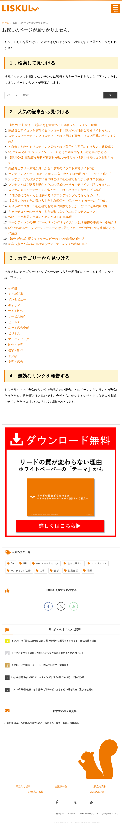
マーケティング (18, 339)
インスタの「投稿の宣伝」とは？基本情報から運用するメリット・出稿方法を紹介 (53, 641)
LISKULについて (99, 792)
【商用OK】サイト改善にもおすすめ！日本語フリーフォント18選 (52, 125)
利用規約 (60, 814)
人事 (42, 570)
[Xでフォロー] (61, 606)
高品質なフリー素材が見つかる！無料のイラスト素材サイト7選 (51, 168)
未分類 (12, 356)
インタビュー (17, 299)
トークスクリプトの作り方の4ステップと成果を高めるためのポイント (47, 653)
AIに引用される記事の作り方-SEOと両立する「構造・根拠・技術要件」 (44, 723)
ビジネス (14, 333)
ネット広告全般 (18, 328)
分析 (56, 570)
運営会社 (71, 814)
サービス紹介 (17, 316)
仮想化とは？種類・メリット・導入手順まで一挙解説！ (40, 665)
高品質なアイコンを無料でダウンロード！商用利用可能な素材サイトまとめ (59, 130)
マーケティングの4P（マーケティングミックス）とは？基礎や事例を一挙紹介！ (62, 222)
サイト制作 (15, 311)
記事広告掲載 (35, 792)
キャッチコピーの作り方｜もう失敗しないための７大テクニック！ (53, 211)
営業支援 (73, 570)
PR (25, 563)
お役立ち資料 (98, 786)
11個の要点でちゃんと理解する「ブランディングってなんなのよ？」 (55, 195)
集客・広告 (15, 361)
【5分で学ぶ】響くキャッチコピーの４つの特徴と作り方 (46, 238)
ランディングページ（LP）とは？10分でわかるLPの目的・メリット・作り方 (60, 174)
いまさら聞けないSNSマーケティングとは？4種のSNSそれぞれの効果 (47, 678)
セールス (14, 322)
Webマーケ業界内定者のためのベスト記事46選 (40, 217)
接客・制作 (15, 350)
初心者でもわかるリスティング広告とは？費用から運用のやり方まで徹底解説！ (62, 146)
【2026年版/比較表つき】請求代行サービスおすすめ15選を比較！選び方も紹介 (52, 690)
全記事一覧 (61, 786)
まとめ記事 (15, 294)
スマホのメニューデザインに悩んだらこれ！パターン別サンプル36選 (55, 190)
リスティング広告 (21, 570)
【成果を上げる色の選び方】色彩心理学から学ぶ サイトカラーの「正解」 (58, 201)
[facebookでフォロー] (48, 606)
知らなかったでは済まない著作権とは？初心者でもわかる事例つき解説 (56, 179)
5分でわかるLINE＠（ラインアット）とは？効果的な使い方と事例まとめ (57, 152)
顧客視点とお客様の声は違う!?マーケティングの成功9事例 (48, 244)
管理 (89, 570)
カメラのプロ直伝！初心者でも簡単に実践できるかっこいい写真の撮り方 (57, 206)
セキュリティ (74, 563)
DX (12, 563)
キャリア (14, 305)
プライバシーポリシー (89, 814)
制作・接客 (15, 344)
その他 (12, 288)
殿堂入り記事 (23, 786)
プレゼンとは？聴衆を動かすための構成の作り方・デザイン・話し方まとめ (59, 184)
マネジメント (98, 563)
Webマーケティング (47, 563)
